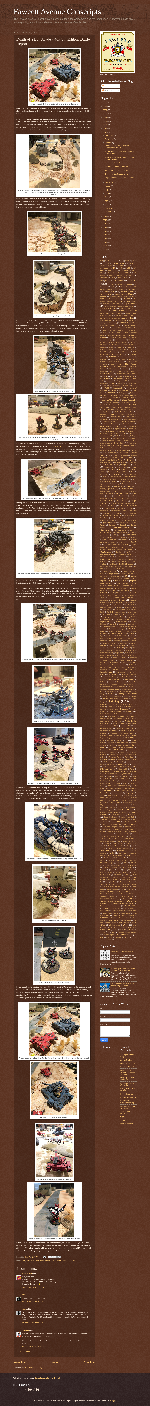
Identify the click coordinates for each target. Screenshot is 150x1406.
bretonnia (110, 381)
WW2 (103, 932)
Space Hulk (125, 812)
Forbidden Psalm (106, 501)
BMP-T (113, 376)
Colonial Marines (116, 417)
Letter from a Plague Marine (128, 626)
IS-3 (117, 593)
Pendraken (124, 709)
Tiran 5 (118, 863)
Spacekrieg (132, 815)
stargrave (117, 829)
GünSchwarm (105, 552)
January (108, 212)
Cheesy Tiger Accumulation (117, 405)
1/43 (127, 265)
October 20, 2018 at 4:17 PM (33, 1323)
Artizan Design (126, 1060)
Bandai (102, 349)
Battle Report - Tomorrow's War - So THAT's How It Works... (123, 970)
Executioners (124, 479)
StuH (129, 836)
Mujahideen (104, 669)
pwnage (119, 740)
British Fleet (122, 383)
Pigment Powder (105, 718)
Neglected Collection (129, 674)
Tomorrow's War (118, 865)
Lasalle (116, 614)
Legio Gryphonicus (129, 614)
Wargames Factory (126, 896)
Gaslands (123, 525)
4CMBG (103, 296)
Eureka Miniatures (130, 477)
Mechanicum (130, 650)
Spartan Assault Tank (127, 817)
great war (123, 539)
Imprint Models (113, 585)
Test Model (122, 853)
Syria (118, 841)
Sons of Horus (123, 809)
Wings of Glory (124, 922)
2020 (105, 125)
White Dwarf (126, 920)
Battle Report (45, 1261)
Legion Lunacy (129, 619)
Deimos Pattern (129, 445)
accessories (106, 303)
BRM (104, 385)
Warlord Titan (129, 908)
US (106, 882)
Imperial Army (129, 578)
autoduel (103, 347)
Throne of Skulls (114, 860)
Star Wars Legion (129, 824)
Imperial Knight (122, 583)
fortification (103, 506)
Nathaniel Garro (122, 672)
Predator (103, 733)
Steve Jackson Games (115, 831)
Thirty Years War (120, 858)
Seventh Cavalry (117, 793)
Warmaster (104, 911)
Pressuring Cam (127, 733)
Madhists (133, 641)
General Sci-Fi (121, 527)
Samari (134, 776)
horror (134, 569)
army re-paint (123, 337)
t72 (133, 846)
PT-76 (102, 740)
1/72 (116, 270)
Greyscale (125, 545)
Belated (124, 359)
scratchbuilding (124, 786)
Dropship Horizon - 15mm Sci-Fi (127, 1079)
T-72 (109, 846)
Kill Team (133, 602)
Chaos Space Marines (111, 402)
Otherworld (124, 698)
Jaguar (132, 595)
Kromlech (110, 612)
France (112, 506)
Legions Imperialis (121, 621)
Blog (111, 371)
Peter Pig (129, 711)
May (107, 197)
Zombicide (118, 937)
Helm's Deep (122, 561)
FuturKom (114, 518)
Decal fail (111, 445)
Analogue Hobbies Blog (108, 323)
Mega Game (119, 653)
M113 (126, 636)
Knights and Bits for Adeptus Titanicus (119, 178)
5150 (126, 296)
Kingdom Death (117, 605)
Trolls (125, 870)
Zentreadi (109, 937)
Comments (107, 90)
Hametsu (131, 557)
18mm (119, 278)
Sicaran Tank (117, 795)
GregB (133, 542)
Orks (125, 696)
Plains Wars (118, 721)
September (109, 182)
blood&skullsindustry (123, 373)
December (109, 135)
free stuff (120, 508)
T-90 (121, 846)
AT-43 (123, 340)
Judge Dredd (119, 597)
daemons (103, 436)
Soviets (103, 812)
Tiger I (112, 863)
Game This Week (130, 520)
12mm (110, 275)
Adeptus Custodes (110, 306)
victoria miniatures (112, 889)
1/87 (101, 273)
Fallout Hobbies (105, 486)
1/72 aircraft (124, 270)
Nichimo (102, 682)
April (107, 201)
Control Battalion (110, 424)
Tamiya (111, 848)
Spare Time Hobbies (110, 817)
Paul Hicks (103, 709)
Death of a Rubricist (128, 1063)
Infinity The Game (121, 588)
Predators (114, 733)
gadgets (124, 518)
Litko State (111, 629)
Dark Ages (133, 436)
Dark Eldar (106, 438)
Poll (114, 726)
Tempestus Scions (123, 850)
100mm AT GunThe (113, 273)
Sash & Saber (124, 778)
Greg (112, 542)
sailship (117, 776)
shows (102, 795)
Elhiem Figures (122, 467)
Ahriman (118, 315)
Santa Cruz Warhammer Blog (127, 1102)
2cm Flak (110, 284)
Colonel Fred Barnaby (127, 414)
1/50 (121, 268)
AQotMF (105, 332)
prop (121, 738)
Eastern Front (107, 465)
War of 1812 (130, 891)
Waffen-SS (120, 891)
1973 (132, 278)
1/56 (128, 268)
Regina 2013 (124, 752)
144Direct (119, 275)
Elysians (122, 469)
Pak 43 (131, 704)
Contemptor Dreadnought (128, 421)
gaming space (124, 522)
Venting (134, 884)
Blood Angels (119, 371)
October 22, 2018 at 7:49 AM (33, 1346)
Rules (132, 769)
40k (23, 1261)
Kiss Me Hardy (129, 605)
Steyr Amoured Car (130, 831)
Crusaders (104, 433)
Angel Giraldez (116, 328)
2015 (105, 224)
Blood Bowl (130, 371)
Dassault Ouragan (108, 440)
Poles (123, 723)
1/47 (133, 265)
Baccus (111, 347)
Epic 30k (103, 474)
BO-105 (120, 376)
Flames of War (122, 493)
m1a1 (109, 638)
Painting (114, 701)
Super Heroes (129, 838)
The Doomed (108, 858)
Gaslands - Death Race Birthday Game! (120, 163)
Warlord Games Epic (112, 908)
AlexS (126, 315)
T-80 (115, 846)
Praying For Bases (127, 730)
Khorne (113, 600)
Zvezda (108, 939)
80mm (111, 299)
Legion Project (106, 622)
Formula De (130, 503)
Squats (105, 822)
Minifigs (115, 657)
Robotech (130, 762)
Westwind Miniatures (123, 918)
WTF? (122, 930)
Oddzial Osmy (114, 689)
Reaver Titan (118, 750)
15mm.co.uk (104, 278)
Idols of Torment (126, 1124)
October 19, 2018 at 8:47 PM (33, 1287)
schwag (125, 783)
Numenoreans (121, 686)
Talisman (103, 848)
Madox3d (106, 643)
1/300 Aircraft (118, 265)
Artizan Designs (108, 340)
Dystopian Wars (105, 462)
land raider (107, 614)
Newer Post (20, 1362)
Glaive (132, 532)
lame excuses (132, 612)
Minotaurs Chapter (125, 660)
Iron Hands (125, 590)
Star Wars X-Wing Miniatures (113, 827)
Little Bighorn (122, 629)
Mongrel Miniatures (118, 665)
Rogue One (110, 764)
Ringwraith (120, 762)
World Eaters (105, 930)
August (108, 186)
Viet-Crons (131, 889)
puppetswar (110, 740)
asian (117, 340)
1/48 (113, 268)
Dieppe (134, 450)
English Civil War (122, 472)
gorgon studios (120, 537)
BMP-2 (104, 376)
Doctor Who (113, 452)
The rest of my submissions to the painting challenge (122, 985)
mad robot (125, 641)
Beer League (114, 359)
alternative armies (105, 320)
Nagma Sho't (128, 669)
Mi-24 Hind (120, 655)
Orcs (105, 696)
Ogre (102, 691)
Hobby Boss (104, 566)
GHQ (132, 530)
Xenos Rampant (109, 935)
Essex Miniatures (115, 477)
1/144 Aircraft (118, 263)
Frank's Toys (109, 508)
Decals (119, 445)
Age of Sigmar (117, 313)
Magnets (112, 645)
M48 (129, 638)
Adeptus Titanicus (107, 308)
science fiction (112, 786)
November (109, 139)
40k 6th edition (127, 292)
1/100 (134, 261)
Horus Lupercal (128, 571)
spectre (113, 819)
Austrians (115, 344)
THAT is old (132, 855)
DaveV (119, 440)
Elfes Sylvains (109, 467)
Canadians (111, 393)
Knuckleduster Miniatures (122, 609)
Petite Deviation (105, 714)
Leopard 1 (113, 624)
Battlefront (112, 357)
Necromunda (113, 674)
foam (109, 496)
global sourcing (105, 535)
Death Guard (119, 443)
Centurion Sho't (116, 395)
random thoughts (122, 742)
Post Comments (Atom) (33, 1368)
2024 (105, 110)
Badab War (120, 347)
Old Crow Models (125, 691)
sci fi (132, 783)
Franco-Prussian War (128, 506)
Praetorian (71, 1261)
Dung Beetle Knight (117, 457)
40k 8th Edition (119, 294)
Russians (133, 771)
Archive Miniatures (122, 332)
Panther (103, 707)
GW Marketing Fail (107, 554)
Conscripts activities (109, 421)
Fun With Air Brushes (130, 513)
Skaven (124, 800)
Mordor (102, 667)
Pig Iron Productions (126, 716)
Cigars (135, 407)
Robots (102, 764)
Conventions (127, 424)
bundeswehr (118, 388)
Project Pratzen (112, 738)
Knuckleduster (107, 609)
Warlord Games (130, 906)
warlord (117, 906)
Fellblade (115, 491)
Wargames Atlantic (127, 894)
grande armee (132, 537)
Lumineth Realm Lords (119, 633)
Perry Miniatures (115, 711)
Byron (113, 390)
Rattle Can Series (123, 745)
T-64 (104, 846)
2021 (105, 121)
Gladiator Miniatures (120, 532)
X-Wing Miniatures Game (127, 932)
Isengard (124, 593)
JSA (109, 597)
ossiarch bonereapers (110, 698)
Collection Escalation (108, 414)
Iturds (125, 595)
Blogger (113, 1401)
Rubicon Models (123, 769)
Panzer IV (120, 707)
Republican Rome (115, 757)
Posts (105, 86)
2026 (105, 103)
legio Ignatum (108, 617)
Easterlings (133, 462)
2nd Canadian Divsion (124, 284)
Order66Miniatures (115, 696)
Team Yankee (106, 851)
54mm (132, 296)
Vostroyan (110, 891)
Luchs (127, 631)
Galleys (111, 520)
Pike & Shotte (118, 718)
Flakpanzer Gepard (106, 493)
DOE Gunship (123, 452)
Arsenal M (133, 337)
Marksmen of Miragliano (114, 650)
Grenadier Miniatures (112, 545)
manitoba (103, 648)
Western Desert (106, 918)
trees (118, 870)
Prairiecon (113, 731)
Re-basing (114, 747)
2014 (105, 228)
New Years (129, 679)
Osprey (133, 696)
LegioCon (119, 619)
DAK (116, 436)
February (108, 208)
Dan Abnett (124, 436)
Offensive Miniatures (128, 689)
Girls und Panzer (105, 532)
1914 (125, 278)
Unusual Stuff (126, 879)
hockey (128, 566)
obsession (103, 689)
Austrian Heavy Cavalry (117, 342)
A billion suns (112, 301)
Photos (125, 714)
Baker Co (131, 347)
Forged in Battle (117, 503)
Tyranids (125, 872)
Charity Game (125, 402)
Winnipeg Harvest (114, 925)
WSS (116, 930)
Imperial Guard (60, 1261)
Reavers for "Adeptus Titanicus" (117, 167)
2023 (105, 114)
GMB (114, 535)
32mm (122, 289)
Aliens (132, 315)
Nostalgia (115, 684)
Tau (77, 1261)
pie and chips (112, 716)
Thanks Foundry (117, 855)
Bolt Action (104, 378)
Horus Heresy (109, 571)
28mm (132, 280)
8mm (117, 299)
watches (115, 913)
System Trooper (128, 841)
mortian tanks (119, 667)
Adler (122, 308)
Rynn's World (125, 774)
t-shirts (128, 846)
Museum (115, 669)
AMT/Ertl (131, 320)
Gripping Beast (117, 547)
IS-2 (112, 593)
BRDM (127, 378)
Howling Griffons (112, 574)
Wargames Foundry (108, 899)
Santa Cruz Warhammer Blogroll (47, 1378)
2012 (105, 235)
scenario (108, 783)
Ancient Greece (131, 325)
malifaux (131, 645)
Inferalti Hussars (106, 588)
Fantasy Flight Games (108, 489)
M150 (132, 636)
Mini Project (104, 657)
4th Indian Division (116, 296)
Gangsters (112, 525)
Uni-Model (116, 877)
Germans (104, 530)
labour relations (121, 612)
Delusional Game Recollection (122, 448)
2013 (105, 231)
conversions (118, 426)
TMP (122, 1117)
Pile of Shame (129, 718)
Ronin (129, 766)
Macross (117, 641)
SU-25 (108, 838)
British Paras (132, 383)
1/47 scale (104, 268)
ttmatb (102, 872)
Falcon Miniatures (128, 484)
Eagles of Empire (120, 462)
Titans (125, 863)
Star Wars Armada (130, 822)
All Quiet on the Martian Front (110, 318)
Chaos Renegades (129, 400)
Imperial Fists (105, 581)
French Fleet (104, 510)
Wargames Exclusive (107, 896)
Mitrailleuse (103, 662)
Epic (132, 472)
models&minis (114, 662)
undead (127, 875)
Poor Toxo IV (125, 726)
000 (101, 261)
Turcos (118, 872)
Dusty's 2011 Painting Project (111, 460)
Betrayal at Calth (115, 362)
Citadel (110, 409)
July (107, 190)
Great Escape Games (109, 539)
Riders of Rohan (131, 759)
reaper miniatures (127, 747)
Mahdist (122, 645)
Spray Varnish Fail (124, 819)
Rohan (134, 764)
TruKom (131, 870)
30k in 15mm (125, 287)
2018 (105, 132)
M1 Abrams (110, 636)
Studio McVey (114, 836)
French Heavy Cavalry (118, 510)
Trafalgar (103, 870)
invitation (111, 590)
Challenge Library (128, 397)
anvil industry (131, 330)
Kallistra (130, 597)
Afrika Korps (118, 311)
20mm (107, 281)
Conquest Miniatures (130, 419)
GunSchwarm (129, 549)
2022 (105, 118)
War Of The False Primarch (109, 894)
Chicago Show (116, 407)
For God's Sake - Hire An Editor (122, 498)
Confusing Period (116, 419)
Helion (113, 561)
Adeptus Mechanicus (125, 306)
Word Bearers (114, 927)
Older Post (89, 1362)
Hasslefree (104, 561)
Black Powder (116, 364)
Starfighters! (107, 829)
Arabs (112, 332)
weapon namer (125, 913)
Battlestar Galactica (127, 357)
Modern (124, 662)
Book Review (117, 378)
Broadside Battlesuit (114, 385)
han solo (121, 559)
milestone (130, 655)
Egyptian (124, 465)
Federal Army (104, 491)
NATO (132, 672)
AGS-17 (128, 313)
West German (118, 915)
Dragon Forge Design (121, 455)
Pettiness (117, 714)
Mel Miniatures (129, 653)
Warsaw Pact (107, 913)
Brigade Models (122, 381)
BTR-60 (134, 385)
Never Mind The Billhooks (126, 677)
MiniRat (123, 657)
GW (52, 1261)
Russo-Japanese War (110, 774)
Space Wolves (117, 815)
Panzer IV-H (130, 707)
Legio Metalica (132, 617)
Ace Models (117, 303)
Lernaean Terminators (109, 626)
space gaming (113, 812)
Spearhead (104, 819)
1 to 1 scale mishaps (111, 261)
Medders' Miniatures (106, 653)
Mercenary (110, 655)
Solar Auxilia (123, 805)
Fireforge (123, 491)
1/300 (110, 265)
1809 (113, 278)
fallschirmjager (119, 486)
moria (110, 667)
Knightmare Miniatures (107, 607)
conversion (104, 426)
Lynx (101, 636)
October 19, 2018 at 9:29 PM (33, 1301)
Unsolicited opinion (113, 879)
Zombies (127, 937)
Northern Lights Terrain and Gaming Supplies (128, 1072)
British (111, 383)
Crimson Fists (108, 431)
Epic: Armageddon (130, 474)
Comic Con (130, 417)
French (129, 508)
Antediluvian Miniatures (117, 330)
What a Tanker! (113, 920)
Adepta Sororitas (130, 304)
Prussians (129, 738)
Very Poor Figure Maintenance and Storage (115, 886)
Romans (121, 766)
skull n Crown (115, 802)
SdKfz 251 (109, 788)
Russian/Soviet (119, 771)
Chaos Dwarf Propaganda (109, 400)
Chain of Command (110, 397)
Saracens (113, 778)
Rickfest (120, 759)
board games (129, 376)
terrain (111, 853)
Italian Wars (117, 595)
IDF (125, 576)
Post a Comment (26, 1352)
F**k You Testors (125, 481)
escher (105, 477)
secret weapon (129, 788)
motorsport (131, 667)
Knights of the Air (130, 607)
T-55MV (128, 843)
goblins (120, 535)
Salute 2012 (125, 776)
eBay (116, 465)
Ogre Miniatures (111, 691)
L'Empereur (27, 1274)
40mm (130, 294)
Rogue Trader (122, 764)
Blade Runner (114, 369)
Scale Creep (113, 781)
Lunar (132, 633)
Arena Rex (110, 335)
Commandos (104, 419)
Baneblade (34, 1261)
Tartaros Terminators (122, 848)
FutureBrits (103, 518)
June (107, 193)
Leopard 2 (122, 624)
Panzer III (111, 707)
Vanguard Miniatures (127, 882)
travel (112, 870)
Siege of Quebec (129, 795)
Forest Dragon (122, 501)
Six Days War (113, 800)
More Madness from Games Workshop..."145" (122, 952)
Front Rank (132, 510)
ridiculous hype (108, 762)
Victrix (122, 889)
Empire (110, 472)
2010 (105, 242)
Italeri (109, 595)
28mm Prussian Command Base (117, 174)
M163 (102, 638)
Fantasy (130, 486)
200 (101, 281)
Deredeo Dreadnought (107, 450)
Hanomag (131, 559)
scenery (117, 783)
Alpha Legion (127, 318)
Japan (102, 597)
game (118, 520)
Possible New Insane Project (125, 728)
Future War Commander (112, 515)
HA (113, 557)
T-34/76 (106, 843)
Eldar (134, 465)
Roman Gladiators (109, 766)
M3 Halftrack (119, 638)
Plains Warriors (105, 721)
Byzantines (124, 390)
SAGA (110, 776)
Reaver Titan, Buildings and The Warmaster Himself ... (117, 147)
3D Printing (132, 289)
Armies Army (120, 335)
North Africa (121, 682)
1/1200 (107, 263)
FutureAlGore (129, 515)
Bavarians (103, 359)
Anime (105, 330)
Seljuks (117, 790)
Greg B (122, 542)
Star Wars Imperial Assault (111, 824)
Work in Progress (128, 927)
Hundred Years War (127, 574)
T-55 (121, 843)
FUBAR (116, 513)
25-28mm (118, 281)
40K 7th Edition (105, 294)
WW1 (131, 930)
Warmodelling (132, 910)
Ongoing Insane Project (127, 694)
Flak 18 (131, 491)
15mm (128, 275)
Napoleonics (106, 672)
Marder (111, 648)
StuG (123, 836)
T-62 (134, 843)
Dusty (129, 457)
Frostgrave (106, 513)
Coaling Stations (105, 412)
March (107, 204)
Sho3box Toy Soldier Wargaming (128, 1107)
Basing (132, 349)
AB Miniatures (132, 301)
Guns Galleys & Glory (115, 549)
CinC (104, 409)
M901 (110, 641)
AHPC (109, 316)
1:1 (122, 261)
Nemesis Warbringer (109, 677)
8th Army (126, 299)
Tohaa (107, 865)
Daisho (111, 436)
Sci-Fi (102, 786)
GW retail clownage (124, 554)
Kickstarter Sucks (121, 602)
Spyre (135, 819)
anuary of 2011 (57, 446)
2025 (105, 106)
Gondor (111, 537)
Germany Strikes (121, 530)
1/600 (109, 270)
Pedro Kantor (114, 709)
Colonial (103, 417)
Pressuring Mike (106, 735)
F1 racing (115, 484)
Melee (102, 655)
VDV (101, 884)
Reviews (103, 759)
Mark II (128, 648)
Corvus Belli (132, 429)
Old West (111, 694)
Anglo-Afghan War (130, 328)
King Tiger (106, 605)
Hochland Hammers (117, 566)
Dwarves (130, 460)
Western (131, 915)
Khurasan (122, 600)
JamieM (25, 1330)
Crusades (114, 433)
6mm (102, 299)
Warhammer (127, 899)
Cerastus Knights (130, 395)
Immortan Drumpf (115, 578)
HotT (101, 574)
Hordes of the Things (123, 569)
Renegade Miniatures (116, 754)
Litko (104, 629)
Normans (111, 682)
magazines (123, 643)
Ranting (111, 745)
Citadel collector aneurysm (124, 409)
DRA (109, 455)
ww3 (113, 932)
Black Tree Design (119, 366)
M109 (119, 636)
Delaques (103, 448)
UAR (108, 875)
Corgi (110, 429)
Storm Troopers (108, 834)
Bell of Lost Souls (127, 1067)
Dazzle (126, 440)
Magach (114, 643)
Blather (124, 369)
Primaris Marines (121, 735)
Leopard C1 (132, 624)
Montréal (131, 665)
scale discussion (125, 781)
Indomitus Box (128, 585)
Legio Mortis (107, 619)
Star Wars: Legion (130, 827)
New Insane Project (109, 679)
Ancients (106, 328)
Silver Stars (104, 798)
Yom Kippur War (123, 935)
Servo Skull (125, 790)
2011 (105, 239)
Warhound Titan (106, 906)
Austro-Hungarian (128, 344)
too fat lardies (131, 865)
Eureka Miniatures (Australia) (127, 1084)
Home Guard (110, 569)
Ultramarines (117, 875)
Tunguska (110, 872)
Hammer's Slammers (107, 559)
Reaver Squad (105, 750)
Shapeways (130, 793)
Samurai (105, 778)
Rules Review (105, 771)
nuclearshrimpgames (106, 686)
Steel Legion (128, 829)
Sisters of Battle (118, 798)
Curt (24, 1309)
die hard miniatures (123, 450)
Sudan (116, 839)
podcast (115, 723)
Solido (120, 807)
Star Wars (115, 822)
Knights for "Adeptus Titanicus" (116, 170)
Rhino (113, 759)
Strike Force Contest (123, 834)
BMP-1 (134, 373)
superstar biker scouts (107, 841)
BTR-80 (106, 388)
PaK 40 (123, 704)
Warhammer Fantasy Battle (122, 903)
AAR (28, 1261)
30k (112, 286)
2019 (105, 129)
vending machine (111, 884)
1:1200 (127, 261)
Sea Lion (119, 788)
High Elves (112, 564)
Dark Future (116, 438)
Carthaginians (123, 393)
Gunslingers (119, 552)
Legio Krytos (120, 617)
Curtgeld (131, 433)
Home (55, 1362)
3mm (106, 292)
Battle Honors (125, 352)
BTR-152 (125, 385)
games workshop (109, 523)
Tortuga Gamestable (110, 867)
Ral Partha (110, 742)
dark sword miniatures (130, 438)
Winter (125, 925)
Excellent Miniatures (109, 479)
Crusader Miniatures (126, 431)
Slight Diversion (128, 802)
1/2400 (102, 265)
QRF (126, 740)
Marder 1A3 (120, 648)
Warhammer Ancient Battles (111, 901)
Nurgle (131, 686)
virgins (102, 891)
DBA (132, 440)
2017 (105, 216)
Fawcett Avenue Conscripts (57, 11)
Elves (113, 469)
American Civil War (120, 320)
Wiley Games (111, 922)
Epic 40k (115, 474)
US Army (113, 882)
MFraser (25, 1295)
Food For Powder (121, 496)
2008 (105, 250)
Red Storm (112, 752)
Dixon (104, 452)
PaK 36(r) (115, 704)
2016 (105, 220)
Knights (119, 607)
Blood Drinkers (106, 374)
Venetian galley (124, 884)
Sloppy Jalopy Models (107, 805)
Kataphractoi (104, 600)
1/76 (132, 270)
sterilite (102, 831)
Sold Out (112, 807)
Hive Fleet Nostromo (125, 564)
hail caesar (121, 557)
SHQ (109, 795)
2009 (105, 246)
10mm (126, 273)
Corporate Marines (120, 429)
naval (102, 674)
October (108, 143)
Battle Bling (104, 352)
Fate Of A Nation (126, 489)
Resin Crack (129, 757)
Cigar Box (127, 407)
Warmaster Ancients (119, 910)
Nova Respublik (128, 684)
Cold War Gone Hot (123, 412)
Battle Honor (114, 352)
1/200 (131, 263)
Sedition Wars (105, 790)
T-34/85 (114, 843)
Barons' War (122, 349)
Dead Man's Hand (106, 443)
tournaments (127, 867)
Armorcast (113, 337)
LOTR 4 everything (115, 631)
